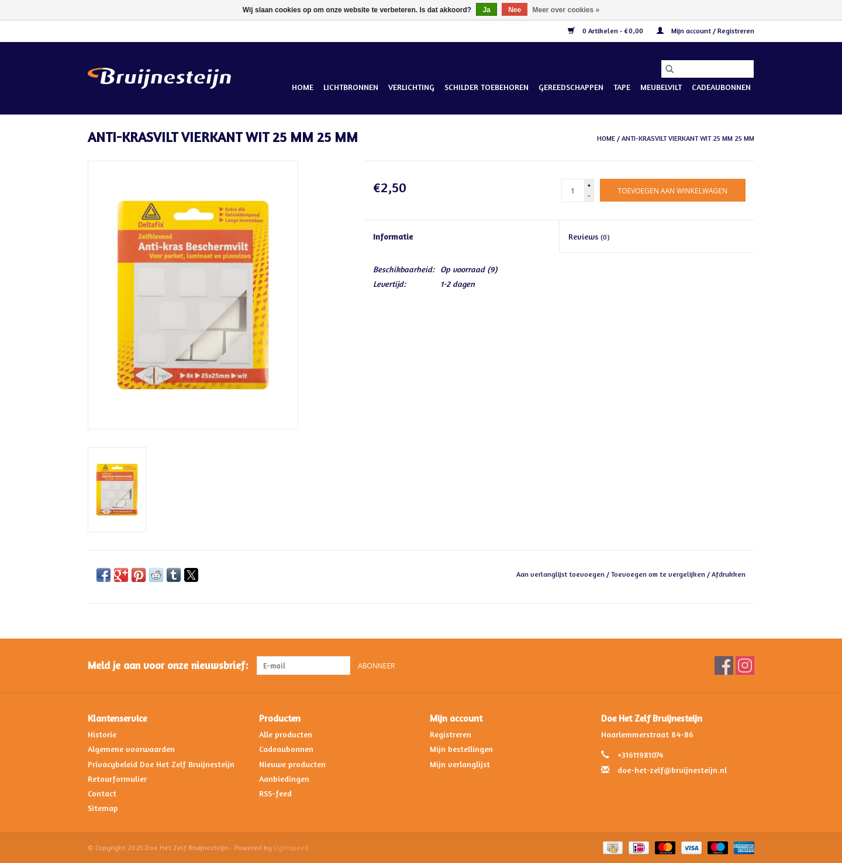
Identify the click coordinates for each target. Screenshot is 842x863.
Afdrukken (729, 574)
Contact (102, 793)
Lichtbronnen (350, 87)
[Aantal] (573, 190)
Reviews (589, 236)
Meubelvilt (661, 87)
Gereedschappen (571, 87)
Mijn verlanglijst (460, 764)
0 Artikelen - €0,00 (606, 30)
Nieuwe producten (292, 764)
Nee (514, 10)
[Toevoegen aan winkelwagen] (673, 190)
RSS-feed (275, 793)
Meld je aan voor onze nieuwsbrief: (168, 665)
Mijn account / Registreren (705, 30)
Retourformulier (117, 779)
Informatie (393, 236)
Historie (102, 734)
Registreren (450, 734)
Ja (486, 10)
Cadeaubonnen (721, 87)
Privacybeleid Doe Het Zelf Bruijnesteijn (161, 764)
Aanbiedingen (284, 779)
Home (302, 87)
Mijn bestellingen (461, 749)
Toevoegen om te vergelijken (659, 574)
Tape (621, 87)
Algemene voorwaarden (131, 749)
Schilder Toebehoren (486, 87)
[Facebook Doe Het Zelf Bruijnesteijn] (724, 665)
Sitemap (103, 808)
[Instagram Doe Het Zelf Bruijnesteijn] (745, 665)
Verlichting (411, 87)
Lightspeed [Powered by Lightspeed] (291, 847)
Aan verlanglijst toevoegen (561, 574)
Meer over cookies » (566, 10)
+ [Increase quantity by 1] (589, 185)
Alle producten (285, 734)
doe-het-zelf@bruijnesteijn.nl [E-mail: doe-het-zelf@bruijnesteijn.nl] (672, 770)
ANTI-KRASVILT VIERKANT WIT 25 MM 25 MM (688, 138)
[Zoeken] (707, 69)
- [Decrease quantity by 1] (589, 195)
